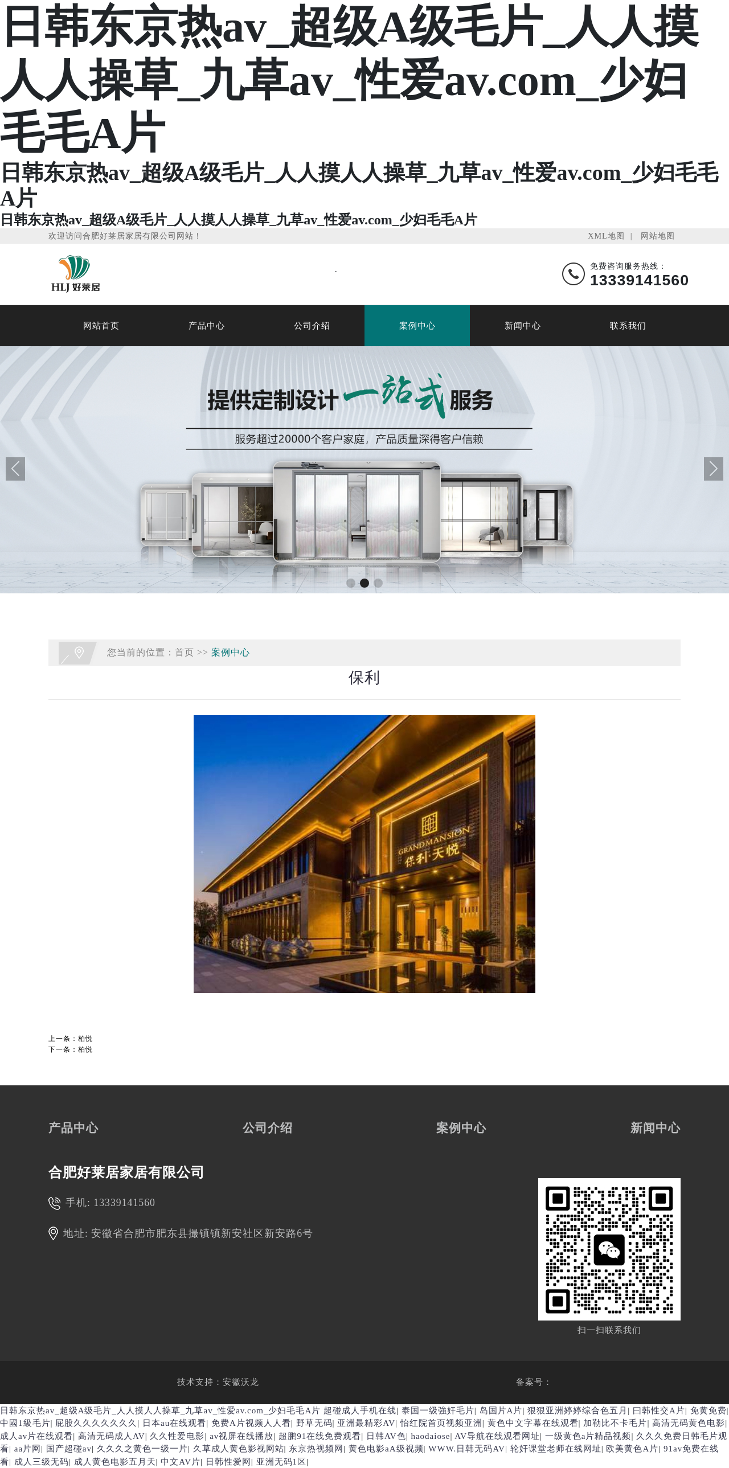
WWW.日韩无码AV (466, 1448)
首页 (184, 652)
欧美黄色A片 (632, 1448)
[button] (350, 583)
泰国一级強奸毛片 (438, 1410)
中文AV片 (180, 1461)
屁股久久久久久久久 (96, 1423)
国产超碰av (69, 1448)
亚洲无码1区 (281, 1461)
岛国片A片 (501, 1410)
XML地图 (606, 235)
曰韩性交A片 (659, 1410)
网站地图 (658, 235)
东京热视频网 (316, 1448)
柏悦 (85, 1039)
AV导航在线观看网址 (497, 1436)
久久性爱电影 (177, 1436)
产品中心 (207, 325)
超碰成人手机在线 (359, 1410)
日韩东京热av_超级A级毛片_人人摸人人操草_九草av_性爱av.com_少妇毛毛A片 (160, 1410)
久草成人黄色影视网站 (238, 1448)
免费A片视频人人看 (251, 1423)
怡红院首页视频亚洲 (441, 1423)
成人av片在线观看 (36, 1436)
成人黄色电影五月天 (115, 1461)
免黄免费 (708, 1410)
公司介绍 (312, 325)
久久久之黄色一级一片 (142, 1448)
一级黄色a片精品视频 (588, 1436)
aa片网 (27, 1448)
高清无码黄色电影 (688, 1423)
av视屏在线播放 (241, 1436)
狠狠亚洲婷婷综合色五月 (577, 1410)
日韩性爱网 (228, 1461)
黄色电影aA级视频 (386, 1448)
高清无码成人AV (111, 1436)
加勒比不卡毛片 (615, 1423)
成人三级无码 (41, 1461)
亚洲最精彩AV (366, 1423)
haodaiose (430, 1436)
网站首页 (101, 325)
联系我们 (628, 325)
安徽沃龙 (241, 1382)
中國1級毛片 (25, 1423)
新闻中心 (523, 325)
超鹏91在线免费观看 (320, 1436)
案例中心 (417, 325)
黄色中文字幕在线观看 (533, 1423)
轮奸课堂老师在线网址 (555, 1448)
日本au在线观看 (174, 1423)
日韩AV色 (386, 1436)
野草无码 (314, 1423)
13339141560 (124, 1202)
